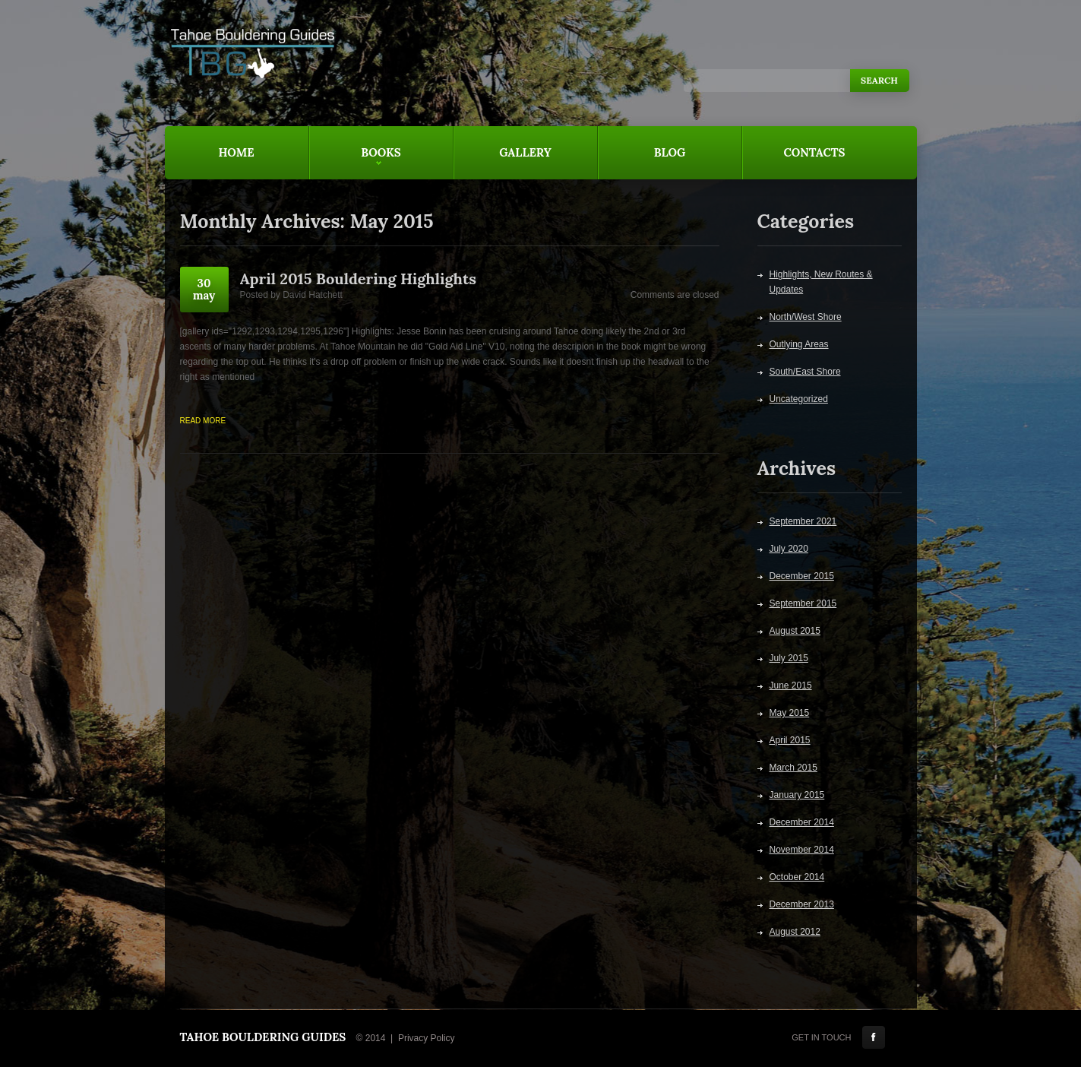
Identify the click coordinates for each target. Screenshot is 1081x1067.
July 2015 (789, 658)
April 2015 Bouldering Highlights (358, 278)
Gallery (525, 152)
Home (236, 152)
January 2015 (797, 795)
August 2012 (795, 931)
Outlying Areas (799, 344)
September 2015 (803, 603)
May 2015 (790, 713)
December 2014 (802, 822)
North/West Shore (806, 317)
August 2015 (795, 630)
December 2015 (802, 576)
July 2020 (789, 548)
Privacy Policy (426, 1038)
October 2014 (797, 877)
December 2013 (802, 904)
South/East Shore (805, 371)
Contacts (815, 152)
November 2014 (802, 849)
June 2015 (791, 685)
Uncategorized (799, 399)
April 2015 (790, 740)
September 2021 (803, 521)
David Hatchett (313, 295)
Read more (203, 420)
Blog (670, 152)
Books (355, 162)
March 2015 (793, 767)
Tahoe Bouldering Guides (263, 1037)
